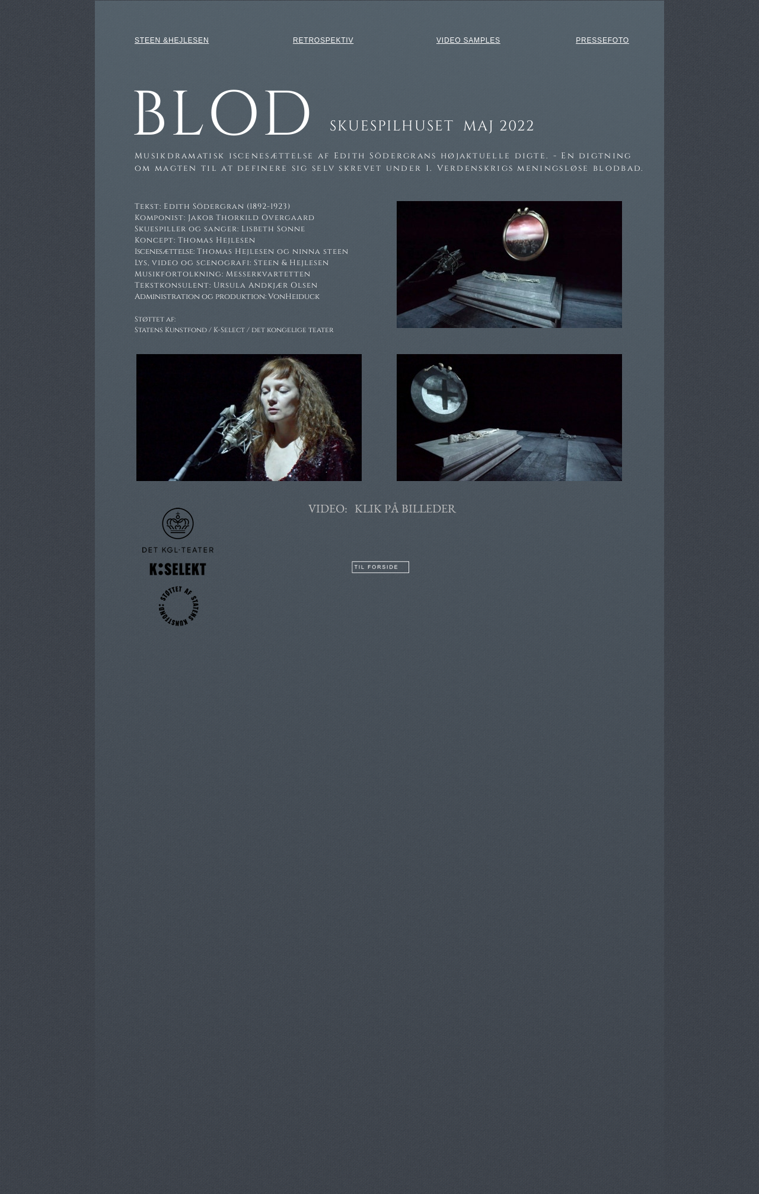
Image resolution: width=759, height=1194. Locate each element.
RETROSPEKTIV (323, 40)
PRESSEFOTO (602, 40)
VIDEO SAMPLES (468, 40)
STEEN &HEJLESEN (172, 40)
